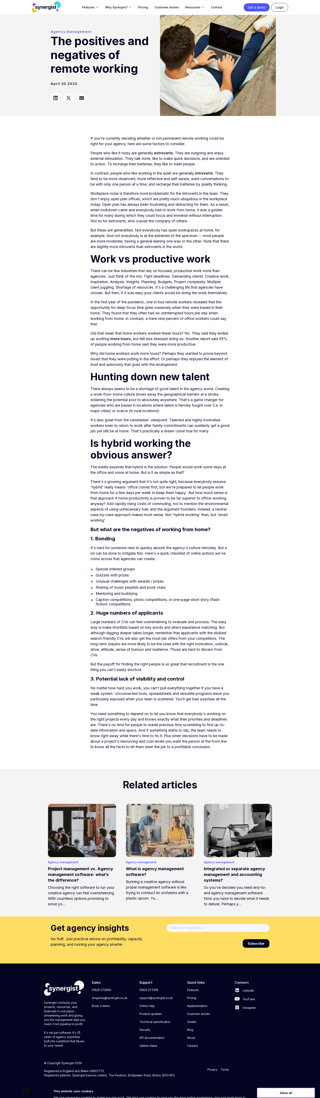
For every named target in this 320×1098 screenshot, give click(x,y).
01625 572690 (101, 990)
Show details (282, 1090)
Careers (192, 1045)
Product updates (150, 1014)
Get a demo (257, 7)
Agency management (71, 32)
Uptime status (148, 1045)
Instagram (245, 1007)
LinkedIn (244, 990)
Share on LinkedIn (55, 98)
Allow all (286, 1079)
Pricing (191, 998)
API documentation (151, 1037)
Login (280, 7)
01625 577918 (148, 990)
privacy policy (70, 1088)
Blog (190, 1029)
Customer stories (198, 1014)
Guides (192, 1021)
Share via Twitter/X (68, 98)
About (191, 1037)
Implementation (197, 1006)
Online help (147, 1006)
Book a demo (101, 1006)
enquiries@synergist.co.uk (109, 998)
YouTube (245, 999)
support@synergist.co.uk (156, 998)
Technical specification (154, 1021)
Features (193, 990)
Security (144, 1029)
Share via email (82, 98)
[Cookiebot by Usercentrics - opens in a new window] (26, 1090)
